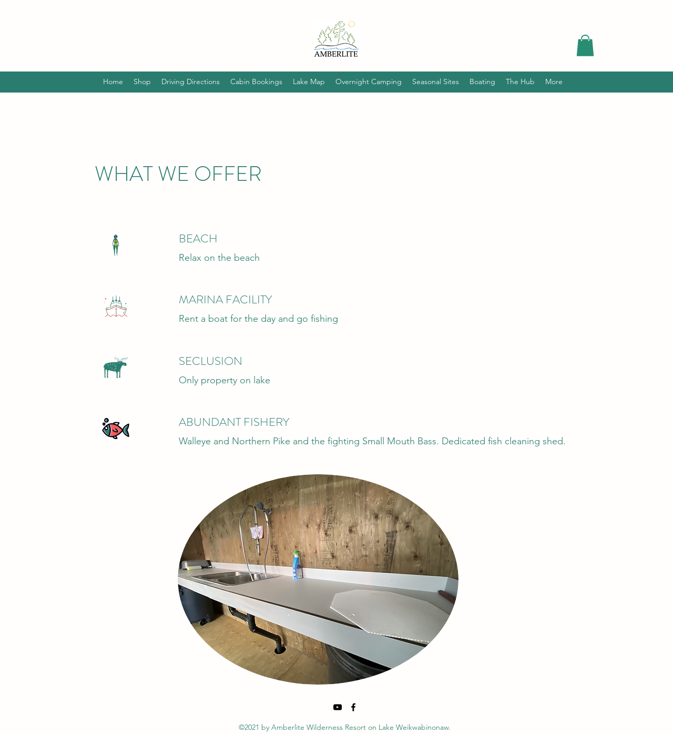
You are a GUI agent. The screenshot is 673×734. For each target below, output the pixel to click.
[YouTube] (337, 707)
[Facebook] (353, 707)
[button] (585, 45)
